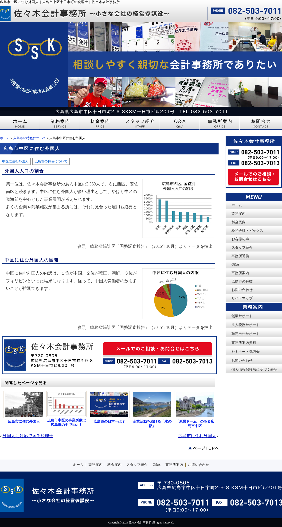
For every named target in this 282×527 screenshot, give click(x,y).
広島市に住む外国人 (24, 421)
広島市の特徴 (242, 281)
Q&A (235, 264)
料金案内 (238, 222)
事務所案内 (240, 273)
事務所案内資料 (243, 343)
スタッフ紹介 (242, 247)
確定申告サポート (245, 334)
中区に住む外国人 (15, 161)
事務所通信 (240, 256)
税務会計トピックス (247, 230)
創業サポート (242, 316)
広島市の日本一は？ (109, 421)
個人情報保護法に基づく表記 (254, 369)
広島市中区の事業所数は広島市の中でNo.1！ (66, 422)
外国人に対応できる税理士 (28, 435)
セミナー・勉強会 (245, 352)
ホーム (5, 138)
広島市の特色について (29, 138)
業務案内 (238, 214)
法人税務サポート (245, 325)
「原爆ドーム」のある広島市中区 (195, 424)
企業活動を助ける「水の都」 (152, 424)
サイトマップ (242, 298)
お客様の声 (240, 239)
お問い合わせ (242, 290)
